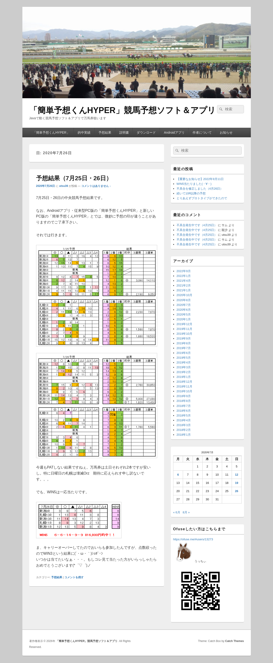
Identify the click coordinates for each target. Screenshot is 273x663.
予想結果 (104, 132)
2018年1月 (184, 434)
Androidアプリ (174, 132)
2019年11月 (184, 329)
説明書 (124, 132)
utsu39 (63, 186)
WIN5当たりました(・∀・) (194, 184)
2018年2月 (184, 430)
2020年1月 (184, 319)
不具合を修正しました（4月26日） (200, 188)
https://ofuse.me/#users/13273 (193, 539)
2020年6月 (184, 309)
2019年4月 (184, 362)
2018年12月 (184, 381)
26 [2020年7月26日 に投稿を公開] (236, 491)
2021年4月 (184, 280)
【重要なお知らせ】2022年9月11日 (200, 179)
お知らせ (226, 132)
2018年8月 (184, 401)
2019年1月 (184, 377)
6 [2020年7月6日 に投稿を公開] (178, 474)
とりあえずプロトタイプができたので (202, 198)
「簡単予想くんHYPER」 (51, 132)
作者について (202, 132)
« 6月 (176, 512)
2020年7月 (184, 305)
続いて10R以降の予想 (191, 193)
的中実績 (84, 132)
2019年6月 (184, 353)
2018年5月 (184, 415)
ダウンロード (146, 132)
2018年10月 (184, 391)
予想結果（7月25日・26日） (74, 178)
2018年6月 (184, 410)
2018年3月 (184, 425)
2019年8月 (184, 343)
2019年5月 (184, 357)
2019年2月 (184, 372)
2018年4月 (184, 420)
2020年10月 (184, 295)
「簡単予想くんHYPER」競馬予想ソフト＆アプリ (122, 110)
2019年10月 (184, 333)
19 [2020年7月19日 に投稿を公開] (236, 483)
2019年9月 (184, 338)
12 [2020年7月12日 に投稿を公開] (236, 474)
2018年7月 (184, 406)
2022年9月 (184, 271)
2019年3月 (184, 367)
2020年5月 (184, 314)
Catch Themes (234, 641)
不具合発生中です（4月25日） (197, 225)
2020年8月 (184, 300)
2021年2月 (184, 285)
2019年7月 (184, 348)
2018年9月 (184, 396)
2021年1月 (184, 290)
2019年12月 (184, 324)
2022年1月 (184, 276)
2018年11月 (184, 386)
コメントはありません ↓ (96, 186)
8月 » (186, 512)
